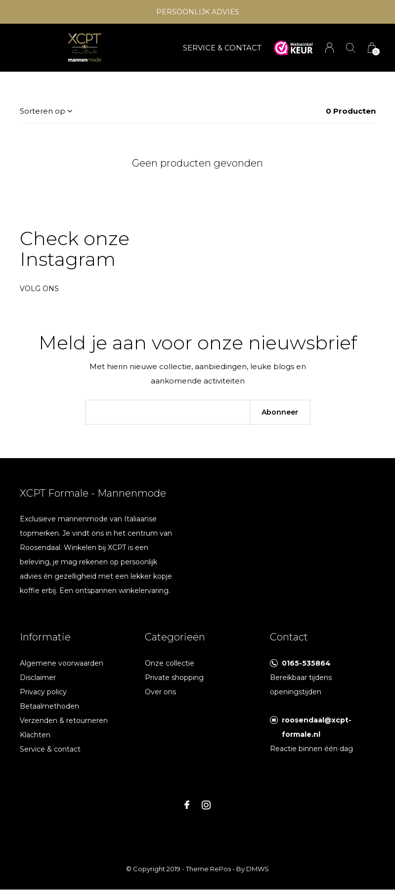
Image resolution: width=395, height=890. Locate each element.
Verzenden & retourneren (64, 720)
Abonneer (280, 412)
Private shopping (174, 677)
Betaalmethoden (49, 706)
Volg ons (39, 288)
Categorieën (175, 637)
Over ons (160, 691)
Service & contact (50, 749)
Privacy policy (43, 691)
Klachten (35, 734)
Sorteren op (42, 111)
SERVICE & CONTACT (222, 47)
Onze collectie (169, 663)
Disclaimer (38, 677)
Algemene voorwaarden (61, 663)
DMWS (257, 869)
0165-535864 (306, 663)
